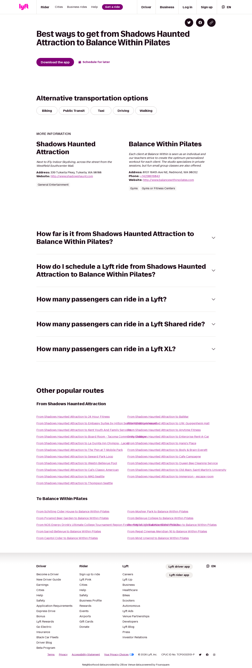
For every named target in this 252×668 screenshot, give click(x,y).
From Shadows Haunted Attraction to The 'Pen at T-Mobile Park (79, 450)
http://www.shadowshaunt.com (72, 176)
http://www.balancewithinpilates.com (168, 180)
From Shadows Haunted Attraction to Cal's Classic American (77, 470)
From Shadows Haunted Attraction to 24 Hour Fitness (73, 417)
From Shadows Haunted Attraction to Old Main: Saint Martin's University (176, 470)
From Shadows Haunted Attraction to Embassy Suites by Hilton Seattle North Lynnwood (96, 423)
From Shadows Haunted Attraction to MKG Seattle (70, 476)
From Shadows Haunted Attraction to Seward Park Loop (74, 457)
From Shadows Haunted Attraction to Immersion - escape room (170, 476)
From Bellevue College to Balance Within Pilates (160, 518)
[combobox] (226, 7)
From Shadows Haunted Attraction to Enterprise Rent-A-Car (168, 437)
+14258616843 (150, 176)
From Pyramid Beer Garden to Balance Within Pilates (72, 518)
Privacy (63, 654)
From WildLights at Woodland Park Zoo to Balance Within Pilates (172, 525)
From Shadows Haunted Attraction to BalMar (158, 417)
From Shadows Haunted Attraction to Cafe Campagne (164, 457)
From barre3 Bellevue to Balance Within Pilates (68, 531)
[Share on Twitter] (189, 22)
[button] (126, 238)
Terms (51, 654)
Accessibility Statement (86, 654)
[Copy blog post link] (211, 22)
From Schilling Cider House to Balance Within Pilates (72, 511)
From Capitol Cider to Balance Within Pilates (67, 538)
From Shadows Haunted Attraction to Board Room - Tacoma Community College (91, 437)
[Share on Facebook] (200, 22)
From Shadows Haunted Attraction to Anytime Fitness (164, 430)
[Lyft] (23, 7)
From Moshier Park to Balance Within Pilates (157, 511)
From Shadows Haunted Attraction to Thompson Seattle (74, 483)
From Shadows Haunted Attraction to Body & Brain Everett (167, 450)
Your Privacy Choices (119, 654)
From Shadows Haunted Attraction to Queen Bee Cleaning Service (172, 463)
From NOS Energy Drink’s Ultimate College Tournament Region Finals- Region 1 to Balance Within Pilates (108, 525)
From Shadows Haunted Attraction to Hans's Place (161, 443)
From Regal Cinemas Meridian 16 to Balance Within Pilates (167, 531)
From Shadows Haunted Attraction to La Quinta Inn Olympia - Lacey (82, 443)
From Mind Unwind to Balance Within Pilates (158, 538)
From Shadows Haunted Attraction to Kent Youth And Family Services (83, 430)
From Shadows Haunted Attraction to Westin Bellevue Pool (76, 463)
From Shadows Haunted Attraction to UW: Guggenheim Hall (168, 423)
